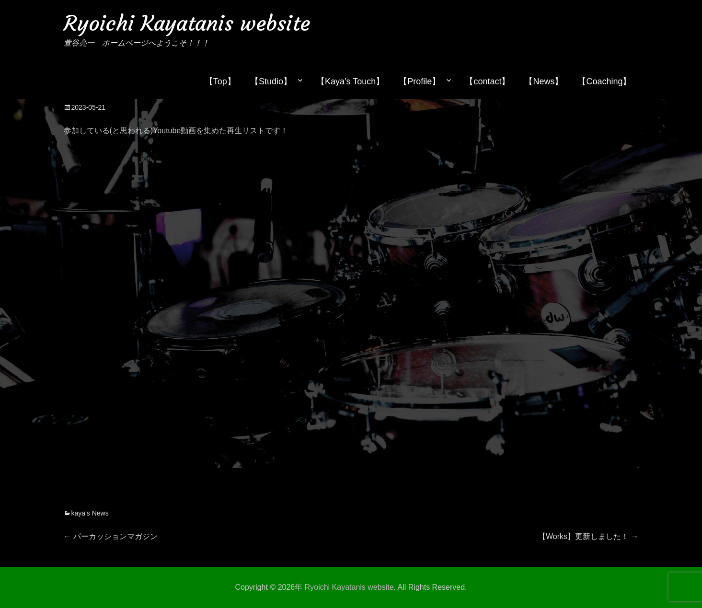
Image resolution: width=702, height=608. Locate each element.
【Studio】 (271, 81)
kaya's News (90, 513)
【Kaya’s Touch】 (350, 81)
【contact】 (487, 81)
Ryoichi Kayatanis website (187, 23)
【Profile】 (419, 81)
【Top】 (220, 81)
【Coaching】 (604, 81)
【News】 (543, 81)
